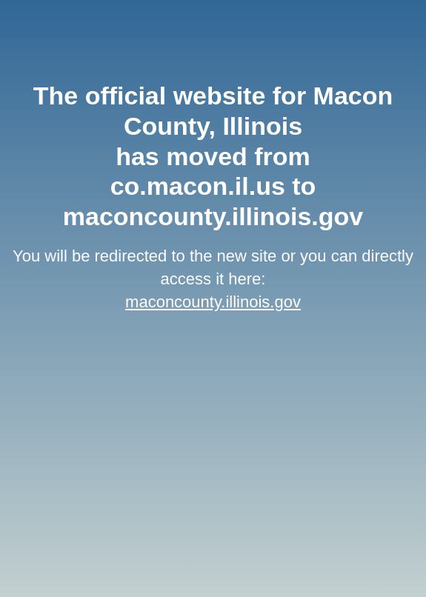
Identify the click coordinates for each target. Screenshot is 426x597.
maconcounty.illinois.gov (213, 302)
